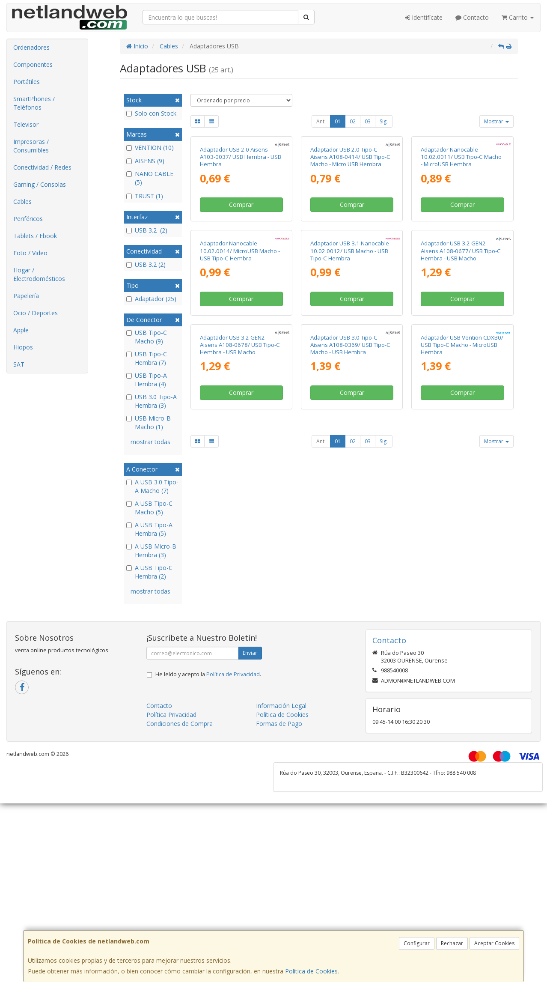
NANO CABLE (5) (149, 178)
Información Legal (281, 777)
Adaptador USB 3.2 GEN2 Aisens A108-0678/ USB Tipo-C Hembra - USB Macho (240, 579)
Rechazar (452, 943)
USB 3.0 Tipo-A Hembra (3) (151, 401)
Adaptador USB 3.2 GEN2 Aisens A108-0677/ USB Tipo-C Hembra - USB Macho (461, 407)
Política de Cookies (311, 971)
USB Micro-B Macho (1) (148, 422)
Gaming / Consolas (39, 184)
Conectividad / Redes (42, 167)
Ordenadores (31, 47)
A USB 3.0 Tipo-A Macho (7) (152, 486)
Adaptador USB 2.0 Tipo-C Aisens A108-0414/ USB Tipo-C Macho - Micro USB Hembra (350, 235)
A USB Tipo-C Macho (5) (149, 507)
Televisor (26, 124)
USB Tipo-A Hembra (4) (146, 379)
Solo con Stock (151, 113)
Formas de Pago (279, 795)
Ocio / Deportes (35, 313)
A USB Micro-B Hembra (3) (151, 550)
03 (368, 121)
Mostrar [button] (496, 121)
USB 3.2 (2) (146, 230)
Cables (22, 201)
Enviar (250, 724)
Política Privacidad (171, 786)
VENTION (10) (150, 147)
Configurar (417, 943)
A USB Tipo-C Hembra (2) (149, 572)
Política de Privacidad (233, 746)
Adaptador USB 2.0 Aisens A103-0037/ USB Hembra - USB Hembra (240, 235)
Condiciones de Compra (179, 795)
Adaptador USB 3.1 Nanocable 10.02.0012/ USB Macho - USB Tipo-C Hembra (349, 407)
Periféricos (28, 219)
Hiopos (23, 347)
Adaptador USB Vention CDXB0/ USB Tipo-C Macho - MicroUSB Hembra (462, 579)
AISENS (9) (145, 161)
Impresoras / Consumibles (31, 145)
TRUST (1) (144, 196)
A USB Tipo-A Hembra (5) (149, 529)
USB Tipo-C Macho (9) (146, 336)
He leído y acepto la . (208, 746)
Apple (21, 330)
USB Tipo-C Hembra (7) (146, 358)
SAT (18, 364)
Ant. (321, 121)
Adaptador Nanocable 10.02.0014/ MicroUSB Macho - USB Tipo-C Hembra (240, 407)
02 (353, 121)
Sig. (384, 121)
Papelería (26, 296)
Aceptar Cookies (494, 943)
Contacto (472, 17)
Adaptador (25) (151, 299)
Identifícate (424, 17)
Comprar (241, 283)
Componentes (33, 64)
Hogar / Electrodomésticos (39, 274)
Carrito (518, 17)
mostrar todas (150, 442)
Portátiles (26, 82)
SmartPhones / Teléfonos (34, 103)
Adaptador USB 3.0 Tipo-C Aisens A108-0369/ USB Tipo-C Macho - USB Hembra (350, 579)
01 (338, 121)
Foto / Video (30, 253)
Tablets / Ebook (35, 236)
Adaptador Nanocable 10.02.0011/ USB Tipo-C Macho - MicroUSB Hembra (461, 235)
